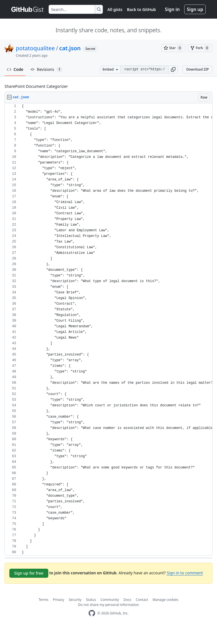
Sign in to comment (185, 572)
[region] (108, 329)
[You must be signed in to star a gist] (173, 48)
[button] (173, 69)
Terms (44, 599)
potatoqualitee (35, 48)
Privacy (58, 599)
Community (109, 599)
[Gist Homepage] (27, 9)
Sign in (172, 9)
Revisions (46, 69)
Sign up (195, 9)
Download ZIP (197, 69)
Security (75, 599)
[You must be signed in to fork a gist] (200, 48)
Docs (127, 599)
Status (91, 599)
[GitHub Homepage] (91, 613)
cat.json (70, 48)
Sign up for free (29, 573)
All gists (114, 9)
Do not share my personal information (108, 604)
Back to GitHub (141, 9)
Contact (142, 599)
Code (15, 69)
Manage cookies (165, 599)
